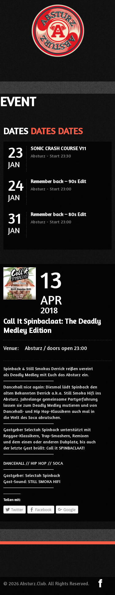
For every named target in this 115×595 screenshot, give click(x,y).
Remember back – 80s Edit (58, 214)
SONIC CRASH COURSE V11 (58, 148)
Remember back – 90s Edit (58, 181)
